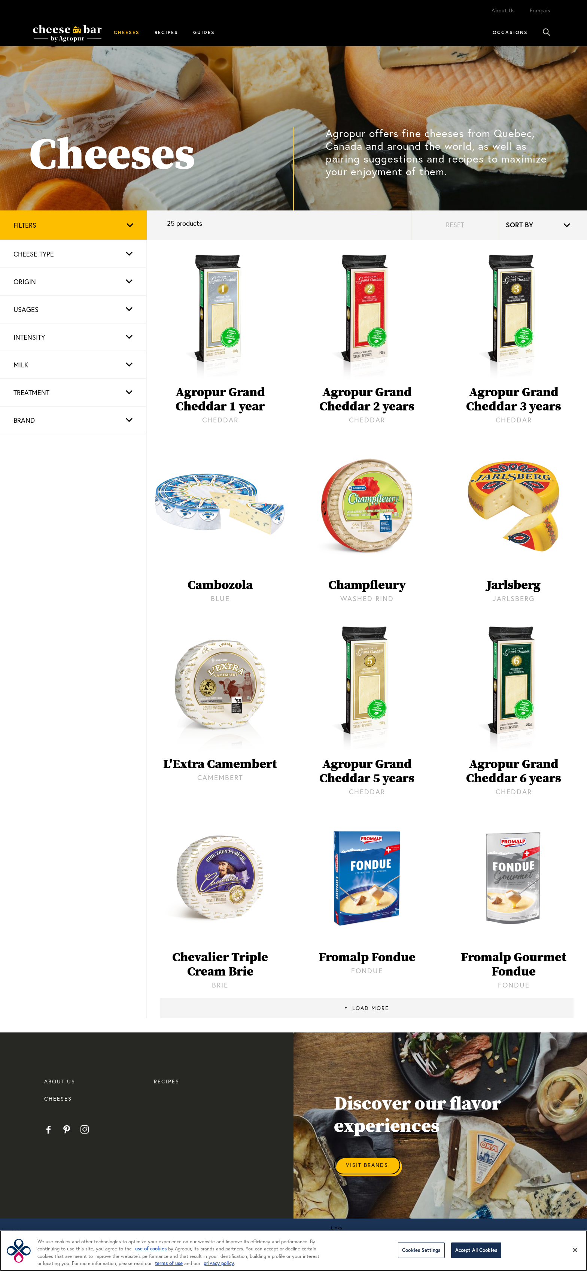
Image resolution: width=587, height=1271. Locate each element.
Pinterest (66, 1129)
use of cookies (151, 1249)
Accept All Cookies (476, 1250)
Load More (370, 1007)
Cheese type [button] (33, 253)
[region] (293, 1251)
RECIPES (166, 1081)
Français (540, 10)
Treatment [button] (31, 392)
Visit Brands (367, 1164)
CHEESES (58, 1098)
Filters (24, 225)
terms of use (169, 1263)
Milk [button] (20, 364)
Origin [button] (24, 281)
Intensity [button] (29, 337)
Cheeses (127, 32)
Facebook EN (48, 1129)
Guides (204, 32)
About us (59, 1081)
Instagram (84, 1129)
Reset (455, 224)
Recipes (166, 32)
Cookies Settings (421, 1250)
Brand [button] (24, 420)
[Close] (575, 1250)
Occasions (510, 32)
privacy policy (219, 1263)
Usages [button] (26, 309)
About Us (503, 10)
